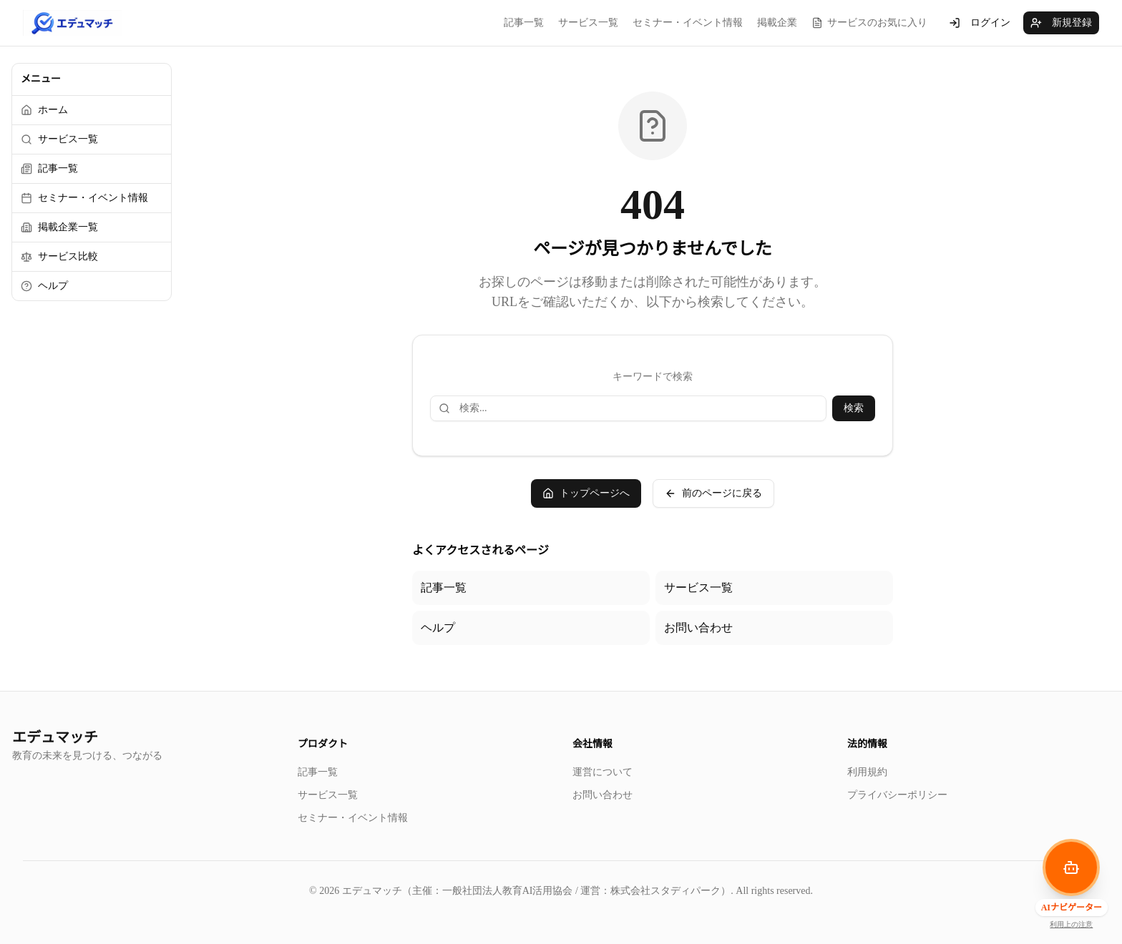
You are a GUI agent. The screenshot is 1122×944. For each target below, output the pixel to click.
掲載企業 (777, 22)
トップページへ (586, 493)
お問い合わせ (698, 627)
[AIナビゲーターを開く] (1071, 867)
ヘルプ (438, 627)
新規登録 (1061, 23)
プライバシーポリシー (897, 795)
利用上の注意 (1071, 924)
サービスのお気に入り (869, 23)
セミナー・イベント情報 (688, 22)
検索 (854, 408)
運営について (602, 772)
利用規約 (867, 772)
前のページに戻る (713, 493)
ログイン (979, 23)
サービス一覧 (588, 22)
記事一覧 (524, 22)
